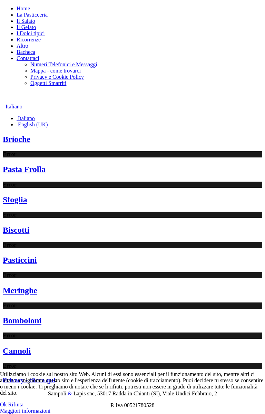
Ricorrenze (29, 39)
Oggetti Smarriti (48, 83)
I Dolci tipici (31, 33)
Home (23, 8)
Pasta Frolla (24, 169)
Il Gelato (26, 27)
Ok (3, 404)
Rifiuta (15, 404)
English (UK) (32, 124)
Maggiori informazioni (25, 411)
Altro (22, 46)
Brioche (16, 139)
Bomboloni (22, 320)
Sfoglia (15, 199)
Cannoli (17, 350)
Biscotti (16, 229)
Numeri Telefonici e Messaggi (63, 64)
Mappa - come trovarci (55, 71)
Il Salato (26, 21)
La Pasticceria (32, 15)
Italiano (12, 106)
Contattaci (28, 58)
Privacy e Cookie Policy (57, 77)
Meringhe (20, 290)
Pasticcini (20, 260)
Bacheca (26, 52)
